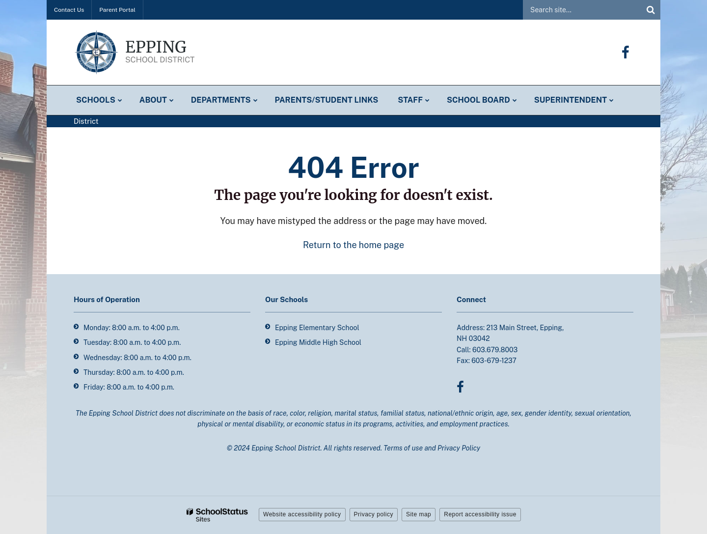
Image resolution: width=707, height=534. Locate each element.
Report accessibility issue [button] (480, 514)
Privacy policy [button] (373, 514)
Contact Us (69, 9)
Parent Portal (117, 9)
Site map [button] (418, 514)
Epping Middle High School (318, 342)
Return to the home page (353, 245)
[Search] (650, 10)
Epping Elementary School (317, 328)
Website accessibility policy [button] (302, 514)
